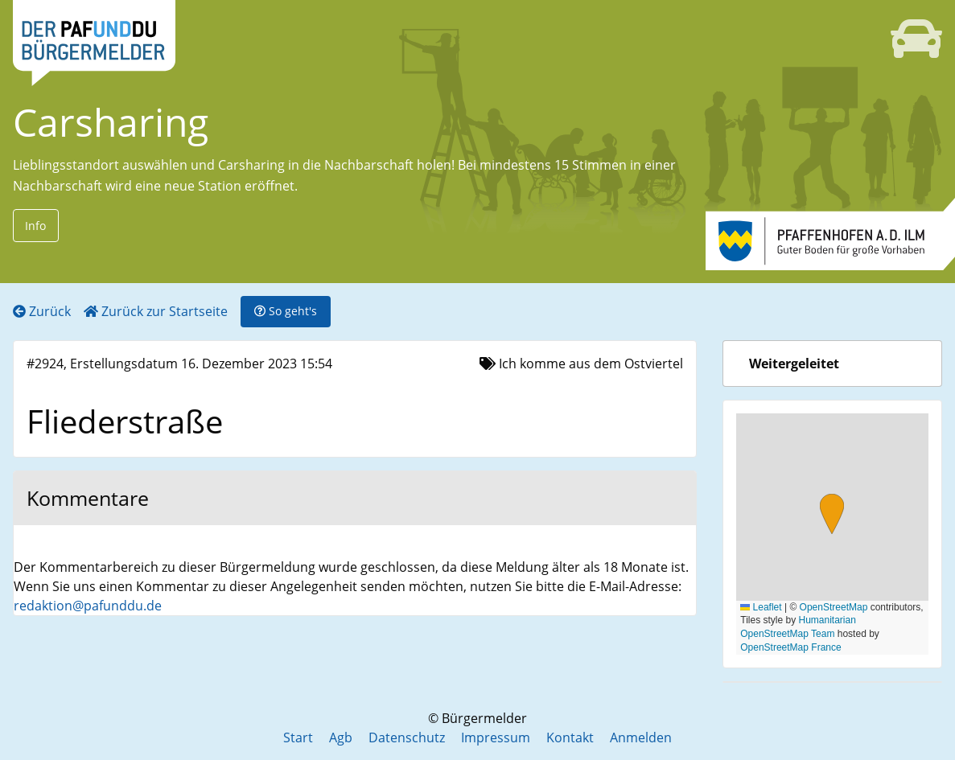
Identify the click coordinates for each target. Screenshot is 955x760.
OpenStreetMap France (790, 647)
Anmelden (641, 737)
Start (298, 737)
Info (35, 225)
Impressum (495, 737)
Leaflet (760, 607)
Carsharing (110, 122)
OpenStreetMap (834, 607)
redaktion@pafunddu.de (88, 605)
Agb (340, 737)
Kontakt (570, 737)
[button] (832, 516)
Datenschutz (406, 737)
